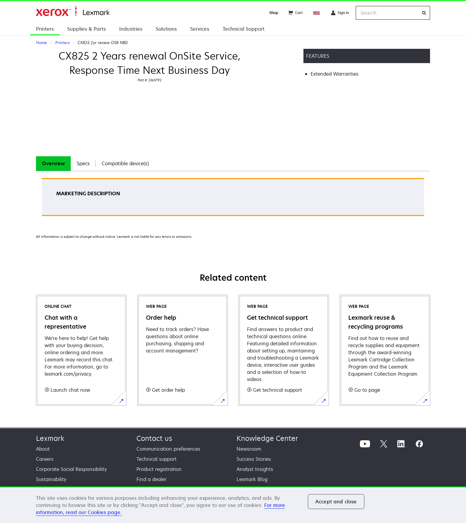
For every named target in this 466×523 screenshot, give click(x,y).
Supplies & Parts (86, 29)
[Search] (424, 13)
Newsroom (249, 449)
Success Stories (254, 459)
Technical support (156, 459)
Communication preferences (168, 449)
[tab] (53, 163)
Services (199, 29)
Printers (45, 29)
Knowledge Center (267, 438)
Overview (53, 163)
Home (72, 11)
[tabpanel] (233, 199)
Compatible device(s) (125, 163)
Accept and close (336, 501)
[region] (233, 504)
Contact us (154, 438)
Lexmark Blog (252, 479)
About (43, 449)
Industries (130, 29)
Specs (83, 163)
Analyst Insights (255, 469)
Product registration (159, 469)
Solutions (166, 29)
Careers (44, 459)
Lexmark (50, 438)
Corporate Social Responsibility (71, 469)
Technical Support (244, 29)
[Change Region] (317, 13)
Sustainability (51, 479)
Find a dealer (151, 479)
